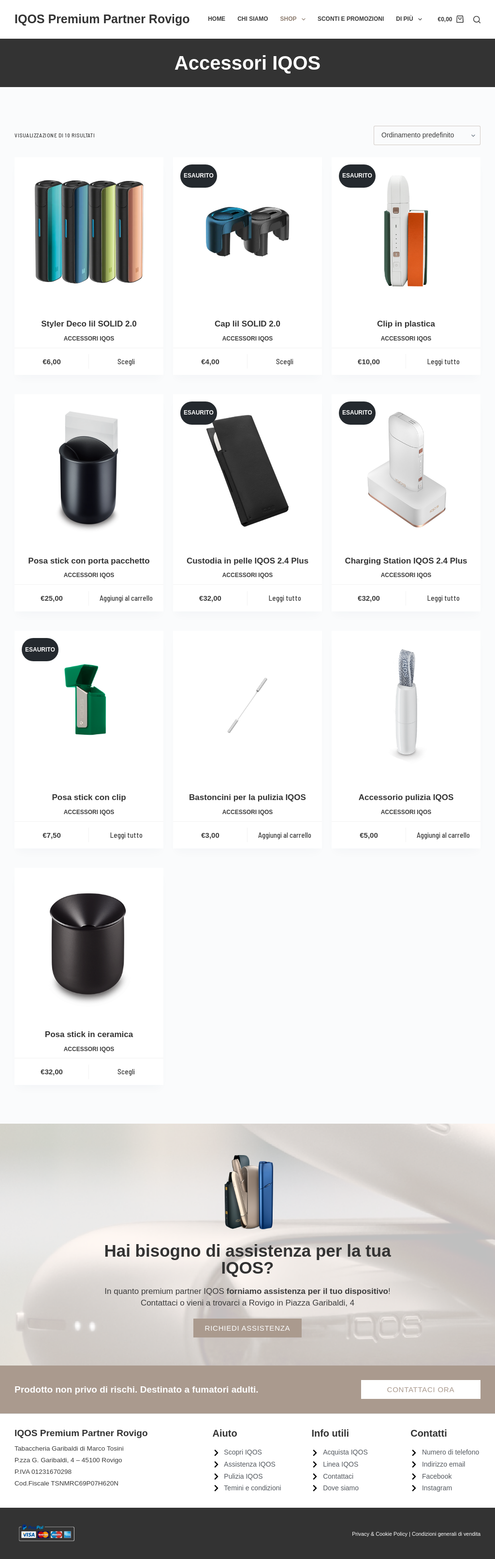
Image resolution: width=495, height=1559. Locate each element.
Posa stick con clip (89, 797)
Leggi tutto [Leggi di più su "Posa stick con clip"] (126, 835)
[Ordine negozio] (427, 135)
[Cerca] (476, 19)
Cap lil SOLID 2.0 (247, 323)
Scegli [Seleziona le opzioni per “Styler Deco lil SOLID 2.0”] (126, 361)
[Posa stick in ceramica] (89, 942)
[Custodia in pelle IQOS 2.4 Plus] (247, 468)
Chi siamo (252, 18)
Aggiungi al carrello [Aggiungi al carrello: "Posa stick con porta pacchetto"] (126, 598)
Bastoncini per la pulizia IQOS (247, 797)
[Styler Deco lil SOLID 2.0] (89, 231)
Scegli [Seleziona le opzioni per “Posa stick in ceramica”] (126, 1071)
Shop (294, 19)
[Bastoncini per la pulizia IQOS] (247, 705)
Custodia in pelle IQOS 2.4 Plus (247, 560)
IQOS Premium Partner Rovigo (102, 19)
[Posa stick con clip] (89, 705)
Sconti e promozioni (351, 18)
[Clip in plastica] (406, 231)
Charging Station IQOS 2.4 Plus (406, 560)
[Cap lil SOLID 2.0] (247, 231)
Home (216, 18)
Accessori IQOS (89, 338)
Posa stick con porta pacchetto (88, 560)
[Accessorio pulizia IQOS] (406, 705)
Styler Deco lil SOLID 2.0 (88, 323)
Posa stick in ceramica (89, 1034)
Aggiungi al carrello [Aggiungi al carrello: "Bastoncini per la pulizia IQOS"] (284, 835)
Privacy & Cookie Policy (380, 1534)
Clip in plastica (406, 323)
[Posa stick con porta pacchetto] (89, 468)
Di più (411, 19)
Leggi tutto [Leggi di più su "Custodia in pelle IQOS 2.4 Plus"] (285, 598)
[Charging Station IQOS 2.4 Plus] (406, 468)
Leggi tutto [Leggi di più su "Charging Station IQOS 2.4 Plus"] (443, 598)
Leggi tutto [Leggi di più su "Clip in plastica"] (443, 361)
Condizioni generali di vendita (446, 1534)
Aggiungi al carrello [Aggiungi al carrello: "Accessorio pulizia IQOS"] (443, 835)
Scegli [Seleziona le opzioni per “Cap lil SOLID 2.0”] (284, 361)
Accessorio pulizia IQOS (406, 797)
